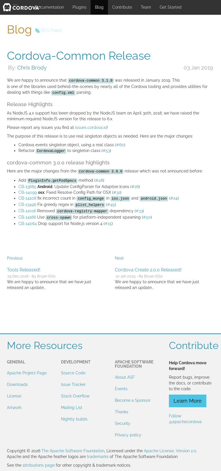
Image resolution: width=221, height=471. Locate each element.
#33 (139, 211)
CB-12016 (27, 211)
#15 (108, 223)
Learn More (188, 401)
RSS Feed (51, 30)
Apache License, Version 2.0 (170, 451)
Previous (15, 258)
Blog (99, 7)
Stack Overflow (75, 396)
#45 (111, 204)
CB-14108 (27, 198)
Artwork (14, 407)
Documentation (49, 7)
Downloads (17, 384)
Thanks (121, 412)
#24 (174, 198)
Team (146, 7)
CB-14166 (27, 217)
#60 (120, 144)
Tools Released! (23, 270)
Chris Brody (32, 67)
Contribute (122, 7)
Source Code (73, 373)
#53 (106, 150)
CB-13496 (27, 204)
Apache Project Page (27, 373)
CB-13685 (27, 186)
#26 (135, 186)
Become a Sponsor (132, 400)
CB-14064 (27, 223)
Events (121, 388)
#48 (99, 180)
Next (119, 258)
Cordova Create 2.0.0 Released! (148, 270)
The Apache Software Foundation (72, 451)
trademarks (97, 456)
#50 (147, 217)
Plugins (79, 7)
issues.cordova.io (91, 127)
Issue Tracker (73, 384)
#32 (116, 192)
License (14, 396)
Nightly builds (74, 419)
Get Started (171, 7)
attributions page (38, 465)
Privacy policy (128, 435)
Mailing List (71, 407)
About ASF (125, 377)
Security (122, 423)
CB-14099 (27, 192)
